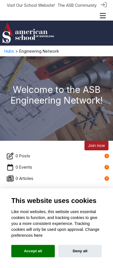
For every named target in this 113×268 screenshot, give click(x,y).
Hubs (9, 50)
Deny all (80, 251)
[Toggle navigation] (102, 16)
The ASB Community (77, 5)
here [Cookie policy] (38, 235)
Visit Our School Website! (31, 5)
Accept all (33, 251)
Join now (96, 145)
